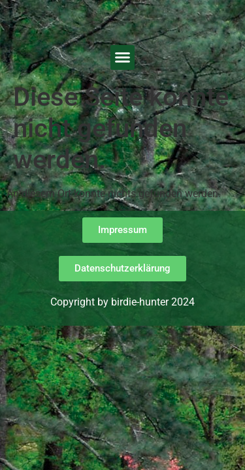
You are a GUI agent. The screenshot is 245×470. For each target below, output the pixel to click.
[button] (122, 57)
